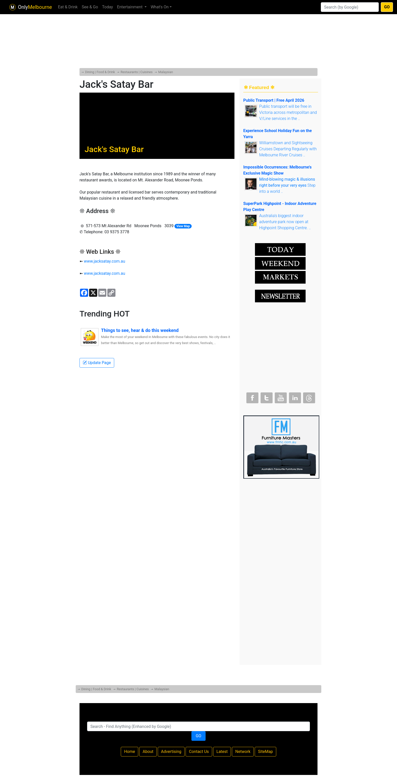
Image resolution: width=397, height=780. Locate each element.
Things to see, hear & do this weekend (139, 330)
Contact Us (199, 751)
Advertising (171, 751)
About (148, 751)
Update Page (97, 362)
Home (129, 751)
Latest (222, 751)
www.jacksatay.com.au (104, 261)
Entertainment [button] (130, 7)
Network (242, 751)
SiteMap (265, 751)
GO (387, 7)
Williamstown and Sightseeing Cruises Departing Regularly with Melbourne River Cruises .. (288, 148)
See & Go (90, 7)
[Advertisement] (198, 30)
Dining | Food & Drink (100, 72)
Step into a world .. (287, 185)
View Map (183, 226)
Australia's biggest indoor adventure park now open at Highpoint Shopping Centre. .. (285, 221)
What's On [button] (160, 7)
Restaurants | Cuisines (137, 72)
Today (107, 7)
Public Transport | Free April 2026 (273, 100)
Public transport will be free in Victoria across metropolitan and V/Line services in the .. (288, 112)
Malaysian (165, 72)
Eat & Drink (68, 7)
